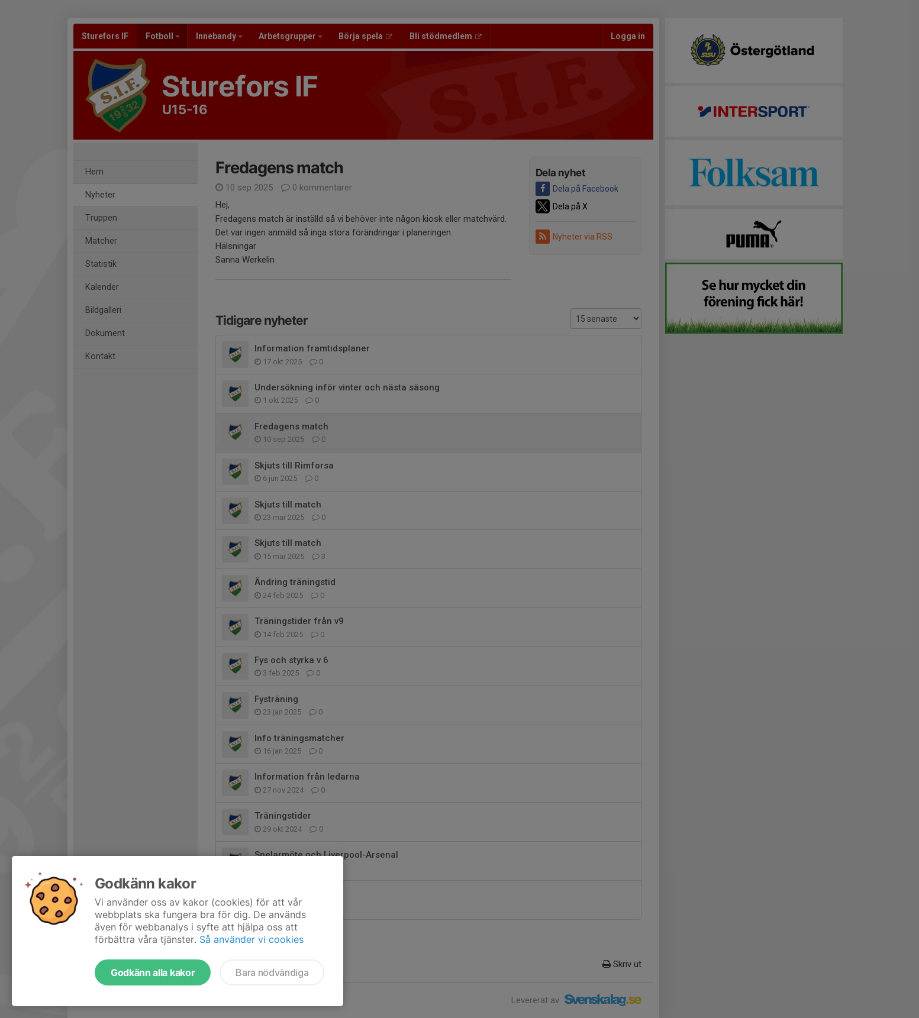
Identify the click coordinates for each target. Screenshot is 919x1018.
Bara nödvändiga (272, 972)
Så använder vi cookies (251, 939)
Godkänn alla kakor (153, 972)
